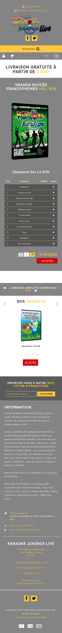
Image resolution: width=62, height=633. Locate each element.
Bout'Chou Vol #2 (31, 346)
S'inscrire (46, 394)
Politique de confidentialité (25, 529)
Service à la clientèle (22, 525)
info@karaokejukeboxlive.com (31, 10)
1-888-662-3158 (31, 6)
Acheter (47, 261)
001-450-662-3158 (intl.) (31, 567)
